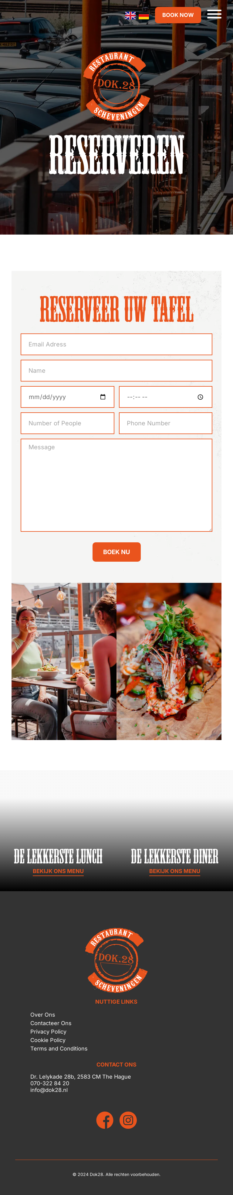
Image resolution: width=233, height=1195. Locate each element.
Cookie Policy (48, 1040)
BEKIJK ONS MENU (58, 871)
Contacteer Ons (51, 1023)
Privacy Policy (48, 1031)
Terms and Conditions (59, 1048)
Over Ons (42, 1015)
